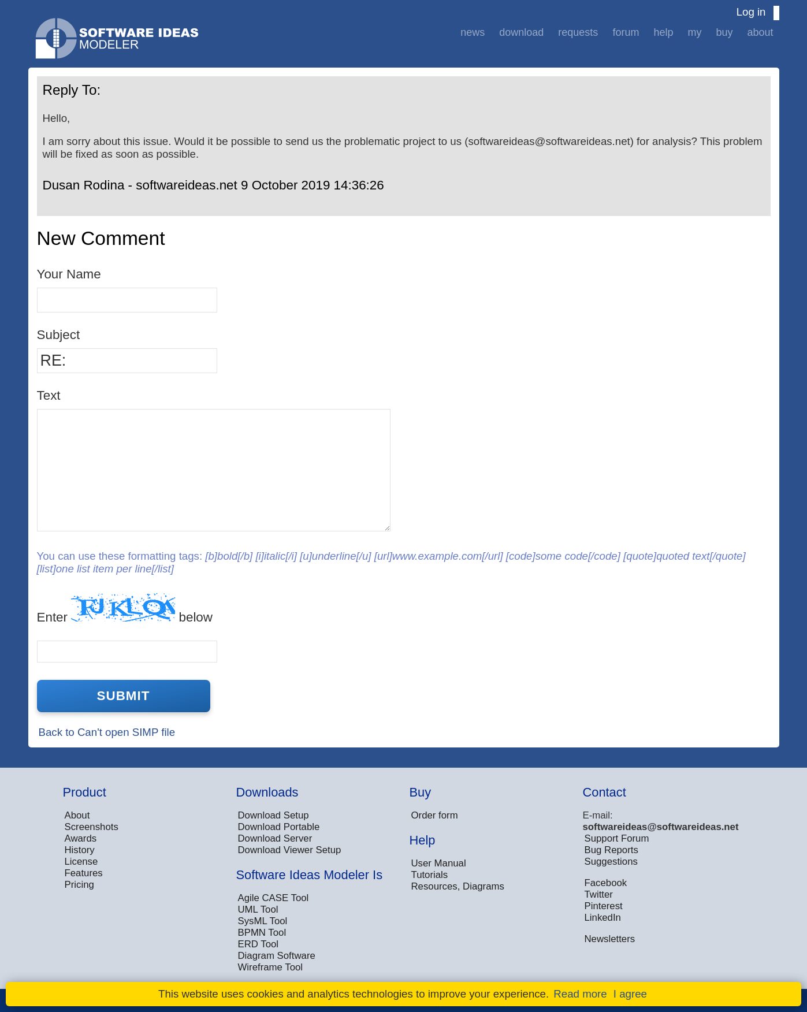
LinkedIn (603, 917)
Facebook (606, 882)
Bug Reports (611, 849)
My (694, 32)
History (80, 849)
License (81, 861)
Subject (58, 335)
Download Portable (279, 826)
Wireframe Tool (270, 967)
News (472, 32)
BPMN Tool (262, 932)
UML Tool (258, 909)
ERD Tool (258, 944)
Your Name (69, 274)
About (760, 32)
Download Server (275, 838)
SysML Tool (263, 921)
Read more (580, 994)
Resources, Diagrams (457, 886)
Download (521, 32)
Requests (578, 32)
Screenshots (91, 826)
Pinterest (604, 906)
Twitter (599, 894)
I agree (630, 994)
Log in (751, 12)
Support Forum (617, 838)
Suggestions (611, 861)
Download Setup (273, 815)
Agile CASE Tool (273, 897)
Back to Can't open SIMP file (107, 732)
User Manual (438, 863)
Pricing (79, 884)
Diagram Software (276, 955)
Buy (724, 32)
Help (663, 32)
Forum (625, 32)
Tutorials (429, 874)
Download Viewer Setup (289, 849)
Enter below (125, 608)
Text (49, 395)
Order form (434, 815)
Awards (81, 838)
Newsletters (610, 938)
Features (84, 873)
